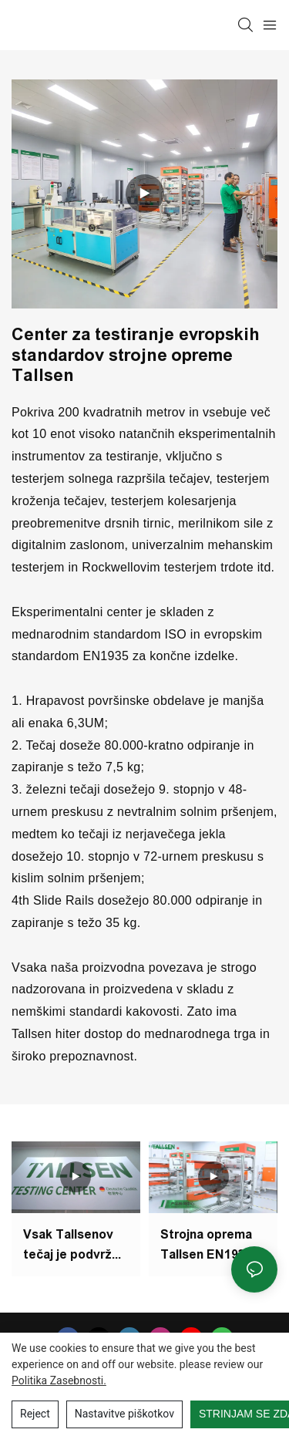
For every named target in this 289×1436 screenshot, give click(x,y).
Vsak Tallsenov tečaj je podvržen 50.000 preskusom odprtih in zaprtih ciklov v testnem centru (74, 1251)
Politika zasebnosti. (59, 1380)
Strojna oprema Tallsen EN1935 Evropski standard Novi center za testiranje (206, 1246)
